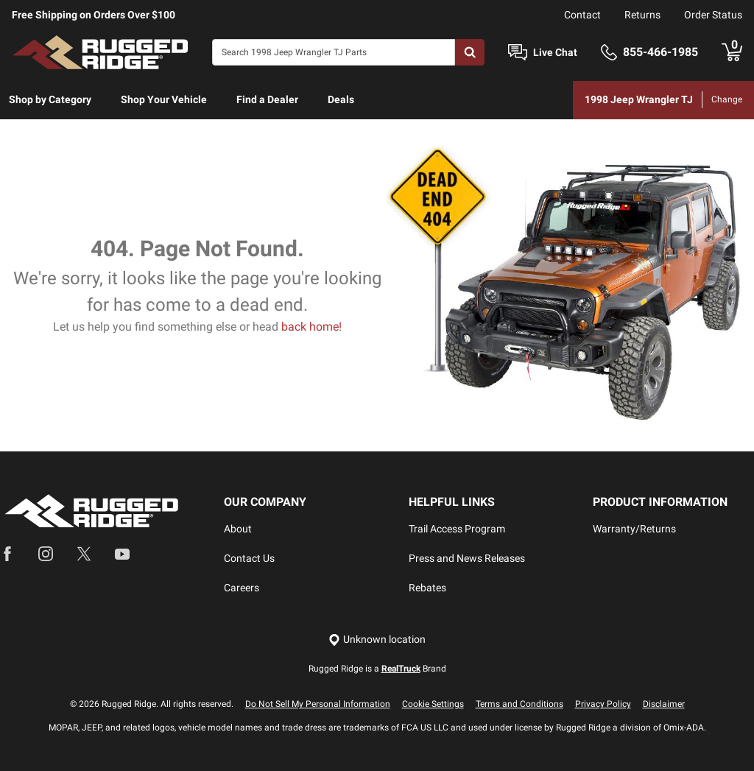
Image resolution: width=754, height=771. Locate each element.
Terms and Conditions (519, 704)
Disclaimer (664, 704)
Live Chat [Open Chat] (555, 52)
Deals (341, 99)
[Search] (333, 52)
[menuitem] (50, 100)
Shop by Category (50, 99)
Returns (642, 15)
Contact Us (249, 558)
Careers (241, 588)
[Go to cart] (732, 52)
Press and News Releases (467, 558)
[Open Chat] (517, 52)
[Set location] (377, 639)
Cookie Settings (433, 704)
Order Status (713, 15)
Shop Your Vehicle (164, 99)
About (238, 529)
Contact (582, 15)
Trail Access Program (457, 529)
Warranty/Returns (634, 529)
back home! (311, 327)
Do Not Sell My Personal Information (317, 704)
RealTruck (400, 668)
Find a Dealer (267, 99)
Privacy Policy (603, 704)
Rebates (427, 588)
